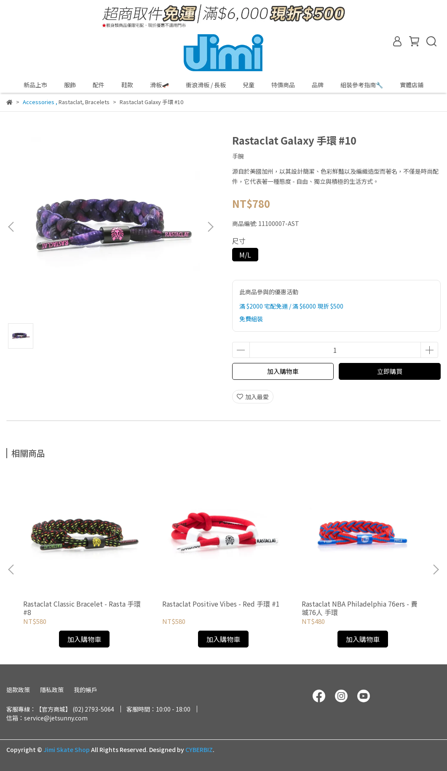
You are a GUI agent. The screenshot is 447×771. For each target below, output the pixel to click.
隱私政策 (52, 689)
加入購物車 (283, 371)
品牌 (318, 85)
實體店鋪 (411, 85)
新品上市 (35, 85)
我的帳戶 (85, 689)
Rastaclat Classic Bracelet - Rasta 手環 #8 (82, 607)
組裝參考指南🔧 (361, 85)
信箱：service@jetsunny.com (47, 718)
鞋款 (127, 85)
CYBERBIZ (199, 749)
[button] (210, 227)
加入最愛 (253, 396)
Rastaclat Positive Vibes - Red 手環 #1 (221, 603)
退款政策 (18, 689)
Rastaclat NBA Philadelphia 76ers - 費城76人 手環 (360, 607)
